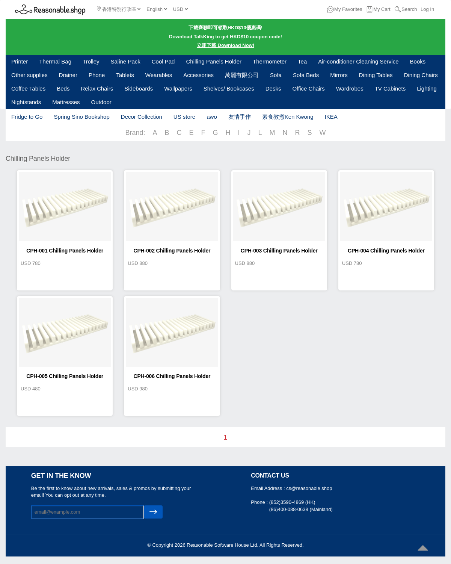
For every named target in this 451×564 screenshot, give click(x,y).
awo (212, 116)
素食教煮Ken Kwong (288, 116)
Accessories (198, 75)
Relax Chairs (97, 88)
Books (418, 61)
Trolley (91, 61)
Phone (97, 75)
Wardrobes (350, 88)
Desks (273, 88)
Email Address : (268, 488)
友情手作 (239, 116)
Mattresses (66, 102)
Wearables (158, 75)
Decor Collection (141, 116)
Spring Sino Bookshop (81, 116)
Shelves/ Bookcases (229, 88)
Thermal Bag (55, 61)
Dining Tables (376, 75)
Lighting (427, 88)
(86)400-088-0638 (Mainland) (301, 509)
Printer (19, 61)
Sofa (276, 75)
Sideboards (138, 88)
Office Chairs (308, 88)
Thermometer (270, 61)
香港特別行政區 (118, 9)
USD (180, 9)
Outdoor (101, 102)
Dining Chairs (421, 75)
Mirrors (339, 75)
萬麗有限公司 (242, 75)
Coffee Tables (28, 88)
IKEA (330, 116)
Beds (63, 88)
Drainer (68, 75)
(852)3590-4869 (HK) (292, 502)
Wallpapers (178, 88)
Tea (302, 61)
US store (184, 116)
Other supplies (29, 75)
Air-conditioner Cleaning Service (358, 61)
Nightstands (26, 102)
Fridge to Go (26, 116)
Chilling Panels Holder (213, 61)
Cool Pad (163, 61)
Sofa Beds (306, 75)
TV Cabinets (390, 88)
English (156, 9)
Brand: (135, 132)
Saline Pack (125, 61)
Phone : (260, 502)
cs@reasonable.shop (309, 488)
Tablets (125, 75)
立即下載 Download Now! (225, 45)
